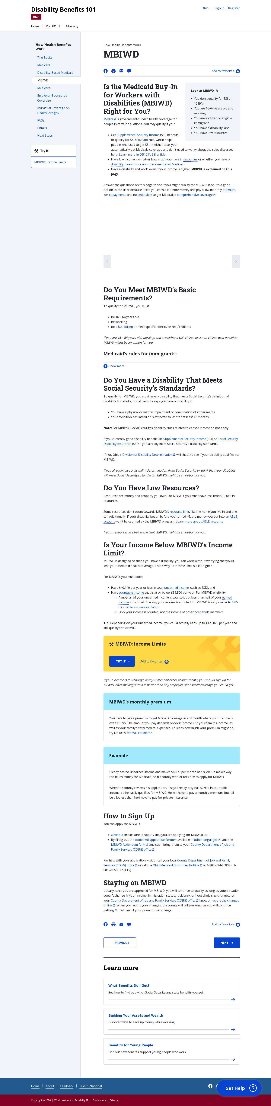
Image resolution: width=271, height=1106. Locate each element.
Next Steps (45, 135)
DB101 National (90, 1086)
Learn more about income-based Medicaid (154, 164)
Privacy (114, 1100)
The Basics (45, 57)
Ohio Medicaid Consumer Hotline (176, 865)
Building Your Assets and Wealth (135, 1015)
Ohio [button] (205, 8)
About (50, 1086)
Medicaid (43, 65)
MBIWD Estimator (139, 733)
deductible (145, 195)
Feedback (66, 1086)
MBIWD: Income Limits (50, 162)
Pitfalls (42, 128)
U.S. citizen (125, 327)
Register (234, 8)
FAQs (40, 120)
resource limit (179, 512)
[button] (172, 366)
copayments (117, 195)
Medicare (43, 88)
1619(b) (142, 140)
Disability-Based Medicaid (55, 73)
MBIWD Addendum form (128, 844)
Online (115, 835)
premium (228, 190)
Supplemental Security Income (138, 135)
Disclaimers (99, 1100)
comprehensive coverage (195, 195)
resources (190, 159)
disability (117, 164)
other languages (206, 840)
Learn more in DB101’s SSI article (142, 154)
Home (35, 26)
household (201, 612)
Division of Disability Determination (147, 455)
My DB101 (53, 26)
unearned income (176, 588)
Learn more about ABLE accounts (199, 521)
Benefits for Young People (130, 1045)
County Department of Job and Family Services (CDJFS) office (153, 900)
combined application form (154, 840)
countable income (131, 592)
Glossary (72, 26)
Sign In (219, 8)
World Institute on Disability (69, 1100)
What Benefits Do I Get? (128, 985)
